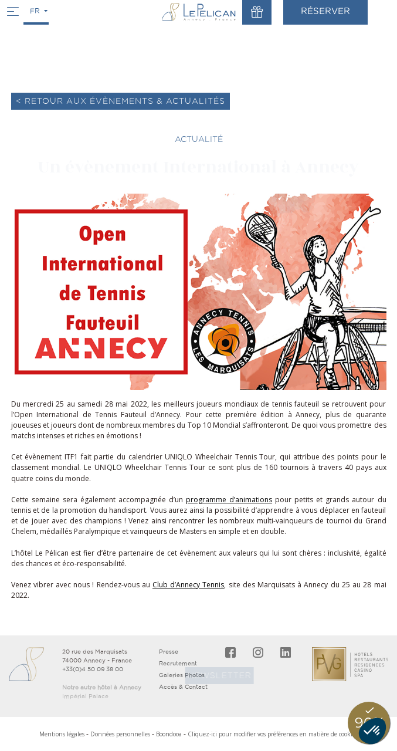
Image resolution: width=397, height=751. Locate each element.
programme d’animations (229, 500)
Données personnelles (120, 734)
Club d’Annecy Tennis (188, 585)
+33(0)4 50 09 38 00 (92, 669)
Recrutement (178, 663)
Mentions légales (61, 734)
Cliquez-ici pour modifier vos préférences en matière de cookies (273, 734)
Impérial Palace (85, 696)
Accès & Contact (183, 687)
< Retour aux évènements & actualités (120, 101)
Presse (168, 651)
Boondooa (169, 734)
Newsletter (215, 675)
